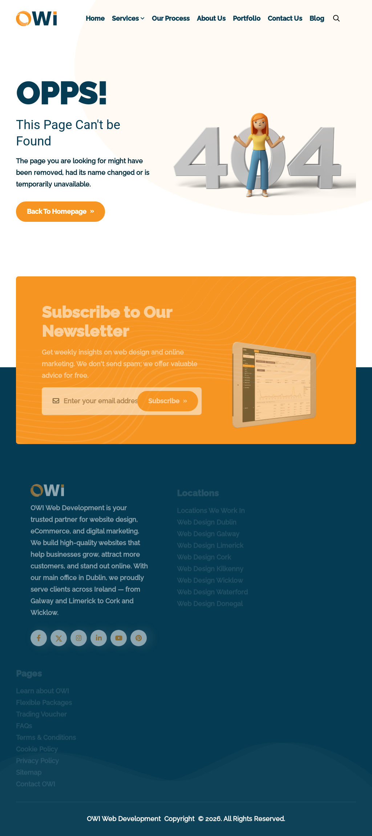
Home (95, 18)
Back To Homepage (60, 211)
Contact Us (285, 18)
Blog (317, 18)
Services (125, 18)
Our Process (171, 18)
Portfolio (246, 18)
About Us (211, 18)
